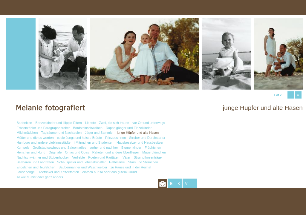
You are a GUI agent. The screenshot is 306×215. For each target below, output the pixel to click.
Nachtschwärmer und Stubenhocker (43, 157)
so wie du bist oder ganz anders (40, 177)
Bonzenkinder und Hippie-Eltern (59, 123)
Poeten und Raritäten (103, 157)
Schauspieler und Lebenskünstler (81, 162)
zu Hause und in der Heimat (131, 167)
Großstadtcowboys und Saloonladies (59, 147)
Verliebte (78, 157)
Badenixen (24, 123)
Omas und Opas (77, 152)
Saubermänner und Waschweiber (83, 167)
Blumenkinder (131, 147)
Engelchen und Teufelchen (36, 167)
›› (298, 95)
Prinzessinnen (115, 137)
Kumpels (23, 147)
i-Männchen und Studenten (93, 142)
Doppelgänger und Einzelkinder (129, 128)
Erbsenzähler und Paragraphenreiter (43, 128)
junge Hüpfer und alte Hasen (138, 132)
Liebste (90, 123)
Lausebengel (26, 172)
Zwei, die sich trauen (114, 123)
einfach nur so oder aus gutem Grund (109, 172)
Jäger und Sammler (99, 132)
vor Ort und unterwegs (148, 123)
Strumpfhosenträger (148, 157)
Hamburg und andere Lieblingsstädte (44, 142)
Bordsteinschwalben (87, 128)
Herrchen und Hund (31, 152)
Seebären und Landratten (35, 162)
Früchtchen (153, 147)
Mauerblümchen (154, 152)
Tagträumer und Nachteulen (61, 132)
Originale (55, 152)
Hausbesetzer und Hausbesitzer (140, 142)
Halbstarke (117, 162)
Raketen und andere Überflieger (115, 152)
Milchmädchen (27, 132)
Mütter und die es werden (35, 137)
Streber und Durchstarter (147, 137)
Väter (126, 157)
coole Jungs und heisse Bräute (79, 137)
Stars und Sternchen (143, 162)
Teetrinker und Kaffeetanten (59, 172)
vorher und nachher (103, 147)
